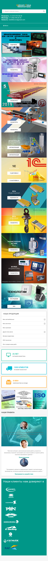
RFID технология (7, 340)
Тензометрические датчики (14, 243)
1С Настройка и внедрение (14, 181)
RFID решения (14, 299)
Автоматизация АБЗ (14, 155)
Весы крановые (7, 327)
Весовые (14, 267)
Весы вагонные (7, 323)
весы (14, 192)
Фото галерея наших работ (10, 344)
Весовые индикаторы (8, 336)
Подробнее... (14, 44)
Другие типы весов (8, 332)
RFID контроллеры (14, 307)
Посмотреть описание (14, 70)
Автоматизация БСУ (14, 148)
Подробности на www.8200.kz (14, 198)
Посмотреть (14, 223)
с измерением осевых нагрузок (14, 93)
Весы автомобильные (8, 319)
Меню (5, 25)
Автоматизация (14, 117)
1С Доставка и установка (14, 173)
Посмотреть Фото (14, 130)
